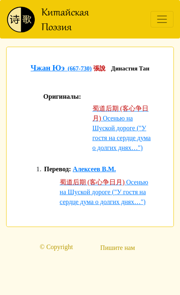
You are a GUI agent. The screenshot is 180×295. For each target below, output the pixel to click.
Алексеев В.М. (94, 169)
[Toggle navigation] (162, 19)
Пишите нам (117, 247)
